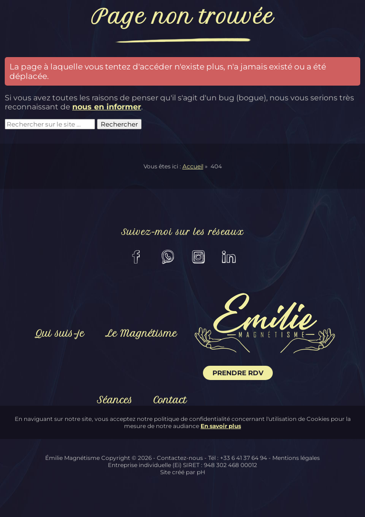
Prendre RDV (237, 373)
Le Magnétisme (141, 333)
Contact (170, 400)
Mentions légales (296, 457)
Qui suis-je (59, 333)
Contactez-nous (180, 457)
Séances (115, 400)
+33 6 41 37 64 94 (243, 457)
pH (201, 472)
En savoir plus (221, 425)
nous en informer (106, 106)
